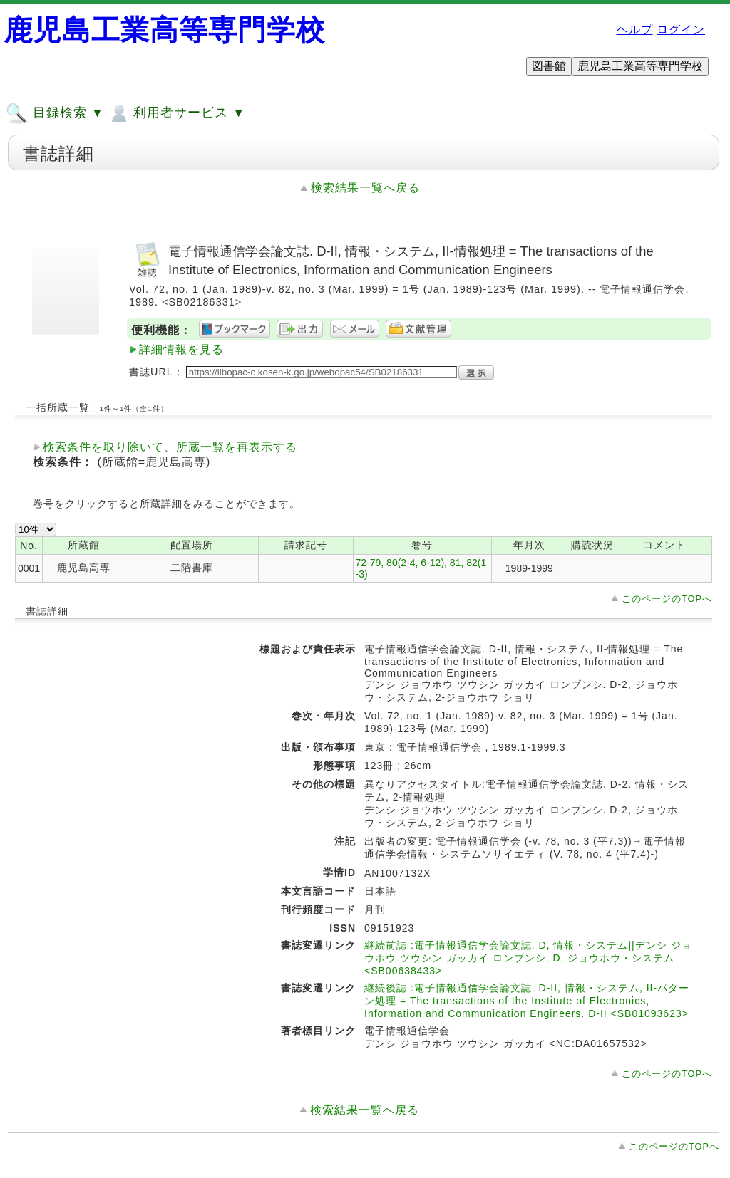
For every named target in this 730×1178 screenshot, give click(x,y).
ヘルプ (635, 30)
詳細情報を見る (181, 349)
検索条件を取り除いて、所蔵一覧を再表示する (170, 447)
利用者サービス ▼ (176, 113)
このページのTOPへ (667, 598)
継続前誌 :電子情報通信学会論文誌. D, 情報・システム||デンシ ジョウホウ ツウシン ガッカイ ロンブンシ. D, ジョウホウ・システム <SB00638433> (528, 957)
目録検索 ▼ (55, 113)
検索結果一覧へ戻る (365, 188)
